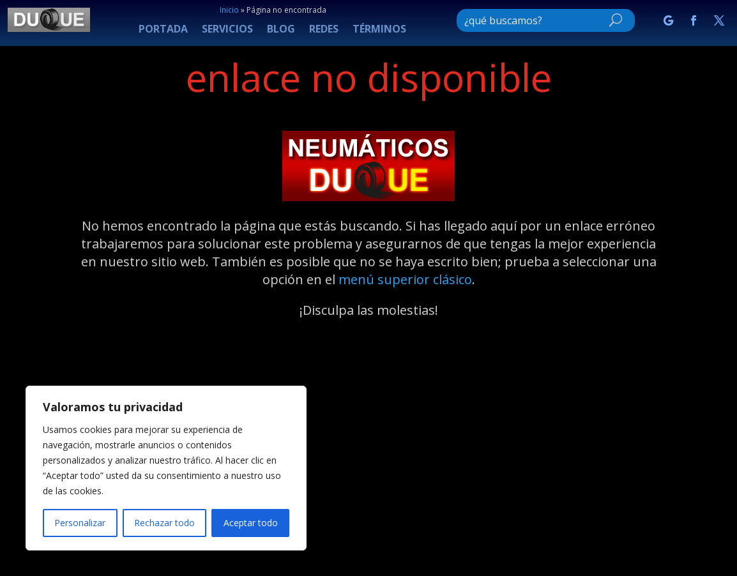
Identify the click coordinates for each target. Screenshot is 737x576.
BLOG (281, 30)
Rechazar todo (164, 523)
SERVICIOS (227, 30)
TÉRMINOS (379, 30)
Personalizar (79, 523)
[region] (166, 468)
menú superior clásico (405, 279)
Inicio (229, 9)
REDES (323, 30)
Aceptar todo (251, 523)
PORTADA (163, 30)
